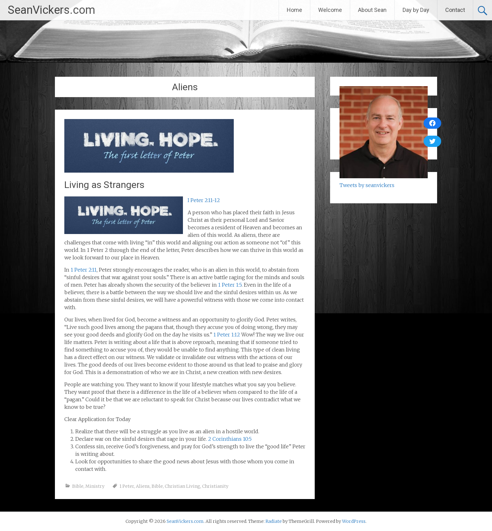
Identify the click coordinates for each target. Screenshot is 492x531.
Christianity (215, 486)
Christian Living (182, 486)
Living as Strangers (104, 184)
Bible (77, 486)
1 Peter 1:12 (226, 334)
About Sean (372, 10)
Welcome (330, 10)
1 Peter (127, 486)
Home (294, 10)
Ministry (94, 486)
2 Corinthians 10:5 (230, 439)
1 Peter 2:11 (84, 270)
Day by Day (416, 10)
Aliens (143, 486)
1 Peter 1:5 (230, 285)
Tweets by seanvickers (367, 185)
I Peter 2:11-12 (204, 200)
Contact (455, 10)
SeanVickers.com (51, 10)
